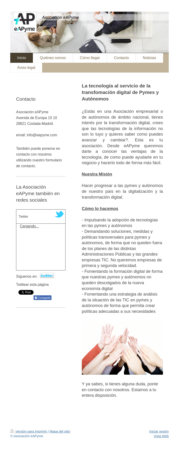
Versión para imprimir (29, 431)
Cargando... (29, 226)
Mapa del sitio (60, 431)
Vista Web (161, 436)
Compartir (42, 298)
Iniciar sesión (159, 431)
